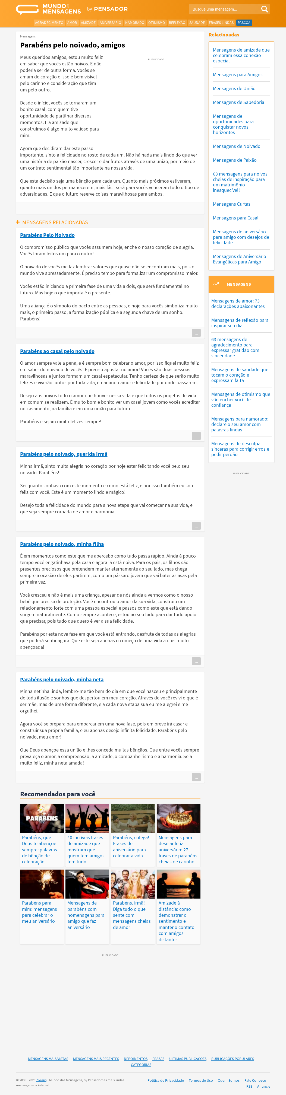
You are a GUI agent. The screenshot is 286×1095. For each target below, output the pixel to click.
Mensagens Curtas (231, 204)
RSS (249, 1086)
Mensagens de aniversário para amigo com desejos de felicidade (241, 237)
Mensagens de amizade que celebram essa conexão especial (241, 55)
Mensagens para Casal (236, 218)
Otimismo (156, 22)
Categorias (141, 1064)
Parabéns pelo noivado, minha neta (62, 679)
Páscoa (244, 22)
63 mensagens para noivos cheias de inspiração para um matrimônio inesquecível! (240, 182)
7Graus (41, 1080)
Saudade (197, 22)
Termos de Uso (201, 1080)
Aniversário (110, 22)
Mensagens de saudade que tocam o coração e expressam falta (239, 374)
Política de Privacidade (165, 1080)
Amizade (88, 22)
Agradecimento (49, 22)
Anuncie (263, 1086)
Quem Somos (229, 1080)
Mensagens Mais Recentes (96, 1058)
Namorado (134, 22)
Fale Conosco (255, 1080)
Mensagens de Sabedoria (238, 102)
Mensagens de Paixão (235, 160)
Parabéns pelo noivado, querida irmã (64, 453)
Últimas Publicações (187, 1058)
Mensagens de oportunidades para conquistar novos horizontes (233, 124)
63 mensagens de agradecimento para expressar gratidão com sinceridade (235, 347)
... (196, 333)
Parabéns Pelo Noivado (47, 234)
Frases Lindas (221, 22)
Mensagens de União (234, 88)
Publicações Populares (232, 1058)
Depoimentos (135, 1058)
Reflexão (177, 22)
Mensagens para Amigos (238, 74)
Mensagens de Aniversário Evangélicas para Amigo (239, 259)
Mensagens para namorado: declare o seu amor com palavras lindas (239, 424)
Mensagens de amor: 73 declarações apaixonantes (238, 303)
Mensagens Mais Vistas (48, 1058)
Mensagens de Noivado (236, 146)
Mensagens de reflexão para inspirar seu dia (240, 323)
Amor (72, 22)
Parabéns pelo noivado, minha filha (62, 543)
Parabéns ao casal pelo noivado (57, 351)
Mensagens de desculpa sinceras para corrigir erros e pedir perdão (240, 448)
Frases (158, 1058)
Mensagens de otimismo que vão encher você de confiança (240, 399)
